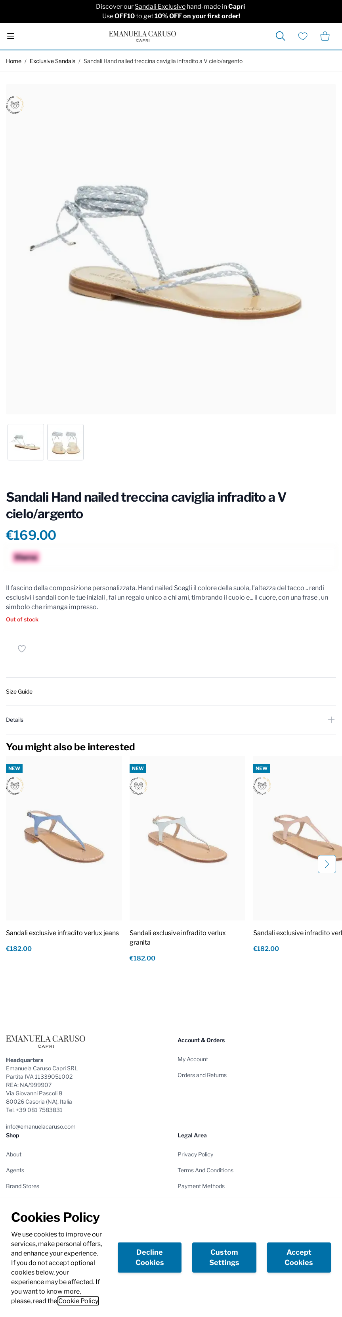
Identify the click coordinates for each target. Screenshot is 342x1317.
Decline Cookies (150, 1257)
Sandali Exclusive (160, 6)
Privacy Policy (195, 1154)
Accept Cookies (299, 1257)
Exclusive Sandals (52, 61)
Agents (15, 1170)
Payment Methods (201, 1186)
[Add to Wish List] (21, 648)
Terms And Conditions (205, 1170)
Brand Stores (22, 1186)
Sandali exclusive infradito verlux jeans (62, 933)
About (13, 1154)
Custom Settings (224, 1257)
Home (13, 61)
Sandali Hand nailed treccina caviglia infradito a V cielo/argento (163, 61)
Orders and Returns (202, 1075)
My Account (193, 1059)
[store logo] (142, 36)
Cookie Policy (78, 1301)
